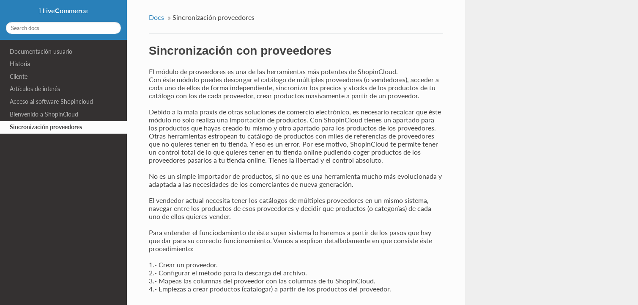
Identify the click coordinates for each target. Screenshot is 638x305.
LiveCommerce (64, 10)
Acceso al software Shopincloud (51, 101)
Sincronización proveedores (46, 126)
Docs (156, 17)
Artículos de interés (35, 88)
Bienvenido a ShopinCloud (44, 114)
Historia (20, 63)
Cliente (18, 76)
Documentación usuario (41, 51)
